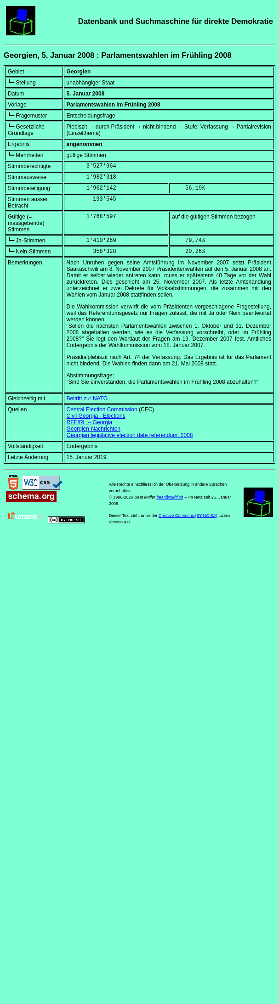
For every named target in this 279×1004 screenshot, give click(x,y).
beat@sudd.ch (170, 497)
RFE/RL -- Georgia (90, 422)
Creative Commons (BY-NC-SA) (188, 515)
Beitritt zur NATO (87, 398)
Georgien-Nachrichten (93, 429)
